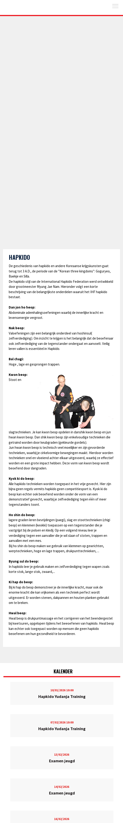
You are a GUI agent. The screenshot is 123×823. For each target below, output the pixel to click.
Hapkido (19, 257)
